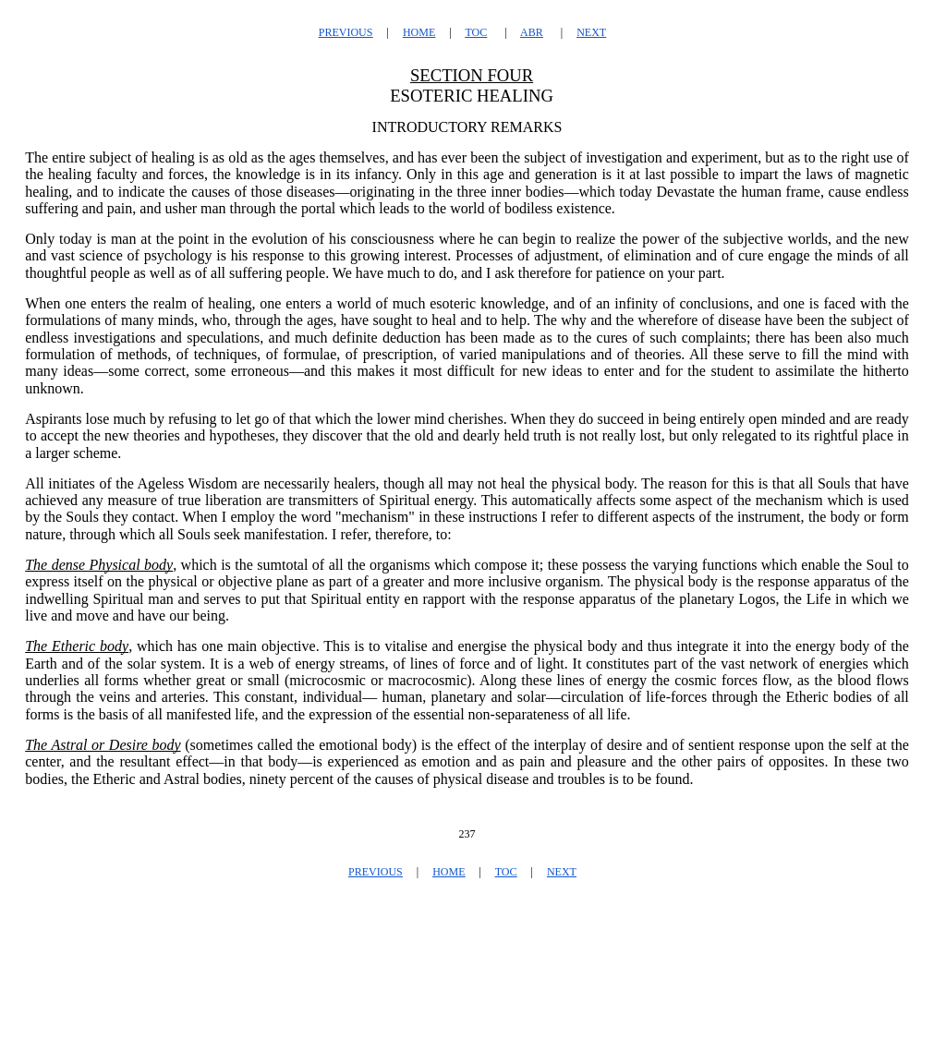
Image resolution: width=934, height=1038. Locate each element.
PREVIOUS (346, 32)
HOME (419, 32)
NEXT (591, 32)
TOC (476, 32)
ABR (531, 32)
